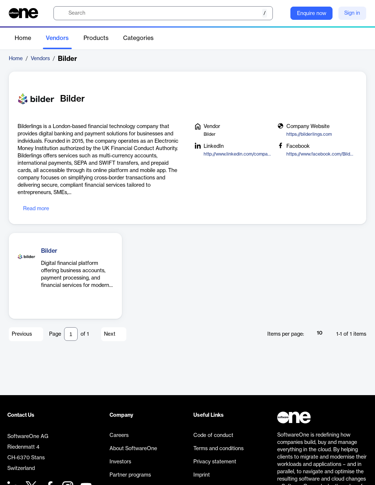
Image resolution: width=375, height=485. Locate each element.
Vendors (57, 38)
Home (23, 38)
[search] (163, 13)
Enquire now (311, 13)
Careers (119, 435)
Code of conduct (213, 435)
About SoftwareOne (133, 448)
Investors (120, 461)
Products (95, 38)
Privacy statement (214, 461)
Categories (138, 38)
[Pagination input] (71, 334)
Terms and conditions (218, 448)
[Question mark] (280, 13)
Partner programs (130, 475)
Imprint (201, 475)
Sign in (352, 13)
